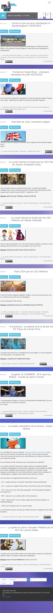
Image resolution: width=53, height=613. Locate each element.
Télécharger (14, 31)
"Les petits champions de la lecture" (35, 452)
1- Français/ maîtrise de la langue (11, 55)
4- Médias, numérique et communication (35, 55)
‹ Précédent (12, 579)
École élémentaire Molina (18, 109)
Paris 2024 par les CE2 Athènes (31, 271)
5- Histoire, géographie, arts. (10, 312)
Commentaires (48, 61)
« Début (3, 579)
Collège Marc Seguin (33, 151)
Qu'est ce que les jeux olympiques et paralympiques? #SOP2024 (31, 24)
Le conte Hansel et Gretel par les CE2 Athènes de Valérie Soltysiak (31, 219)
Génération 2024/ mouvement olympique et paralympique (18, 57)
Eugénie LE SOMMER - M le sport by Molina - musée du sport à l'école (30, 375)
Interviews (23, 151)
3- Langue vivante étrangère (10, 151)
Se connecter (6, 596)
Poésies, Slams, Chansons (9, 363)
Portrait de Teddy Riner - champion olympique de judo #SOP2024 (30, 73)
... (44, 579)
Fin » (10, 583)
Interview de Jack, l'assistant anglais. (30, 121)
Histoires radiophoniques (30, 203)
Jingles (25, 411)
